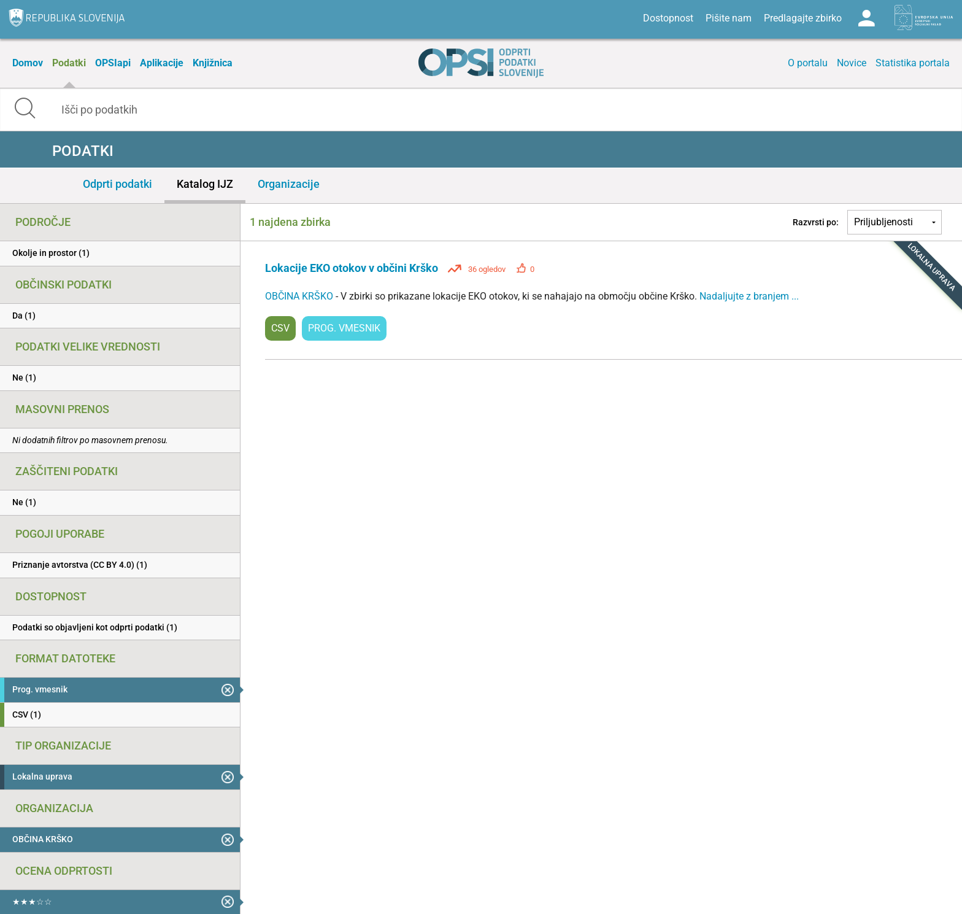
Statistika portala (912, 63)
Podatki (69, 63)
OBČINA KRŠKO (300, 296)
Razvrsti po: (816, 222)
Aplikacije (161, 63)
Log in (866, 18)
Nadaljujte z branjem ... (749, 296)
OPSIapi (113, 63)
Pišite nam (729, 18)
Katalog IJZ (205, 183)
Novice (851, 63)
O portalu (808, 63)
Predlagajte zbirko (803, 18)
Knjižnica (213, 63)
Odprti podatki (117, 183)
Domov (27, 63)
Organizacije (289, 183)
